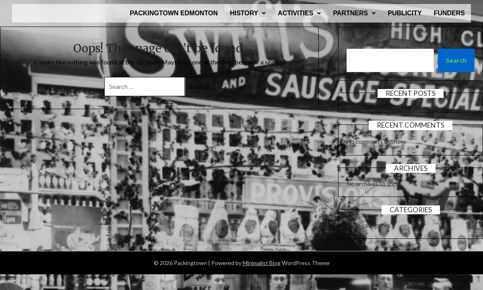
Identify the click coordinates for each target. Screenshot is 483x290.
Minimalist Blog (262, 262)
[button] (248, 13)
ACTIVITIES (299, 13)
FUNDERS (449, 13)
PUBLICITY (404, 13)
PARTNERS (354, 13)
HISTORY (248, 13)
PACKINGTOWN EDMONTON (174, 13)
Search (358, 40)
